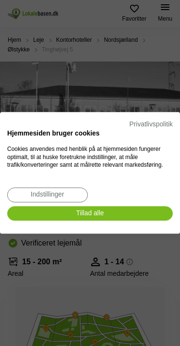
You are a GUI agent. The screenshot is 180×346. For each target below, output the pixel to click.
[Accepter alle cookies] (90, 213)
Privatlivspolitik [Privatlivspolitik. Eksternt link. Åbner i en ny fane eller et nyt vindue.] (151, 124)
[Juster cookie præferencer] (47, 194)
